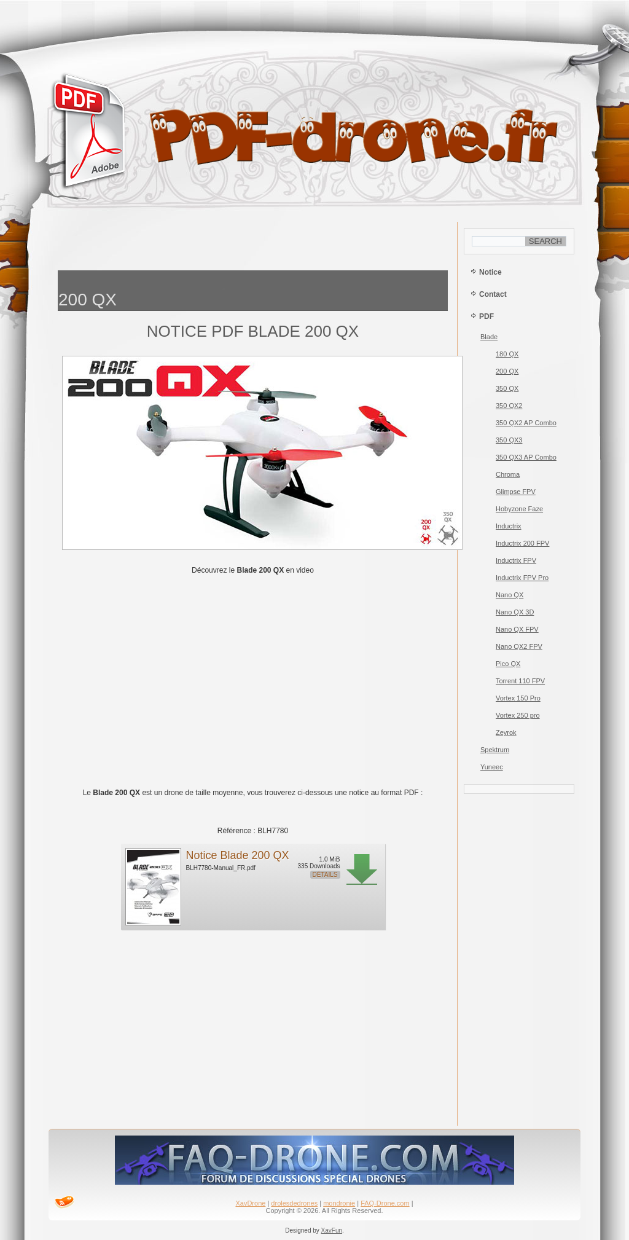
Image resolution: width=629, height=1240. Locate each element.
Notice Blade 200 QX (237, 855)
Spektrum (494, 749)
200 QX (507, 371)
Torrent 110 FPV (520, 681)
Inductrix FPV (516, 560)
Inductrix (509, 526)
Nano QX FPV (517, 629)
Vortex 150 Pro (518, 698)
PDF (486, 316)
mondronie (339, 1203)
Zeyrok (506, 732)
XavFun (331, 1230)
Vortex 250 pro (518, 715)
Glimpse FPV (516, 491)
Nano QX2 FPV (519, 646)
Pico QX (508, 663)
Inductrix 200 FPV (522, 543)
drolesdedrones (294, 1203)
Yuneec (491, 767)
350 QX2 (509, 405)
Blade (489, 336)
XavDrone (250, 1203)
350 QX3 (509, 440)
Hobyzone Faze (519, 508)
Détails (325, 874)
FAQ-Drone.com (385, 1203)
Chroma (508, 474)
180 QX (507, 354)
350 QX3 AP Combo (526, 457)
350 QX (507, 388)
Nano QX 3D (515, 612)
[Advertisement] (253, 243)
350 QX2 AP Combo (526, 422)
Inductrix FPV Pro (522, 577)
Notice (490, 272)
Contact (493, 294)
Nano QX (509, 594)
